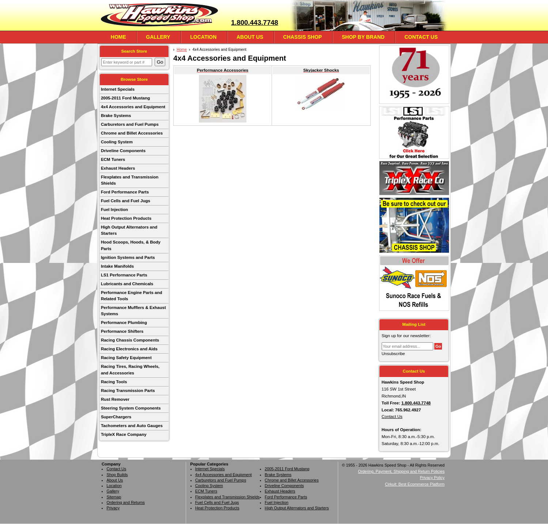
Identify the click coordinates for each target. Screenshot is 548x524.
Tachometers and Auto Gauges (132, 425)
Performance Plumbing (124, 322)
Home (118, 37)
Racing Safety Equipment (126, 357)
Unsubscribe (393, 353)
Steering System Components (131, 408)
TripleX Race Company (124, 434)
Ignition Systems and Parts (128, 257)
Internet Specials (118, 89)
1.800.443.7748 (254, 22)
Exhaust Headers (118, 168)
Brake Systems (116, 115)
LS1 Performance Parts (124, 275)
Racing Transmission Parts (128, 390)
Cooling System (117, 142)
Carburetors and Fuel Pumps (130, 124)
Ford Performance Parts (125, 192)
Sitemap (113, 497)
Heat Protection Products (126, 218)
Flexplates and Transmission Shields (129, 180)
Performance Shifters (122, 331)
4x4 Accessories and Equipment (133, 107)
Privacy (113, 508)
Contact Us (421, 37)
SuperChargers (116, 417)
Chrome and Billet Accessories (132, 133)
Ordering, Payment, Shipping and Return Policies (401, 471)
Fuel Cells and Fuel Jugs (125, 201)
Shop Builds (117, 474)
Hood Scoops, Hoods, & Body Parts (130, 245)
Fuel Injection (114, 209)
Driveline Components (123, 150)
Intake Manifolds (117, 266)
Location (203, 37)
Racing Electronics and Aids (129, 349)
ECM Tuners (113, 159)
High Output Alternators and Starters (129, 230)
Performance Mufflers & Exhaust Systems (133, 310)
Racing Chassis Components (130, 340)
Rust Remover (115, 399)
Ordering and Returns (125, 502)
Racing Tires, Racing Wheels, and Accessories (130, 369)
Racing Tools (114, 382)
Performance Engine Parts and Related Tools (131, 295)
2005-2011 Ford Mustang (125, 98)
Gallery (158, 37)
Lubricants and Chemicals (127, 284)
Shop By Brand (363, 37)
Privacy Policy (432, 477)
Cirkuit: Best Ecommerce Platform (415, 484)
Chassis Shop (302, 37)
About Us (250, 37)
